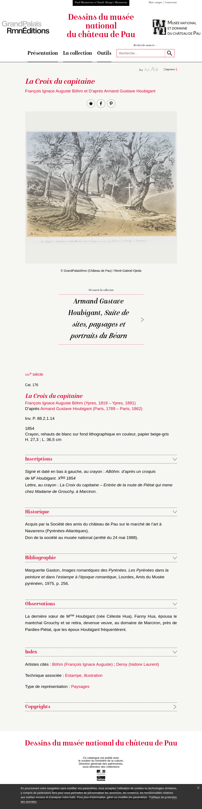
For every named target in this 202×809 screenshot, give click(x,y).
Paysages (80, 686)
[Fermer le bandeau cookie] (198, 787)
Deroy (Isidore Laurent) (137, 664)
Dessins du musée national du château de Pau (101, 26)
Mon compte (156, 2)
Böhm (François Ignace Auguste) (82, 664)
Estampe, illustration (84, 675)
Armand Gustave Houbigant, (98, 319)
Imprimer (170, 69)
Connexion (171, 2)
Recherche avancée (145, 45)
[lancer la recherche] (169, 53)
